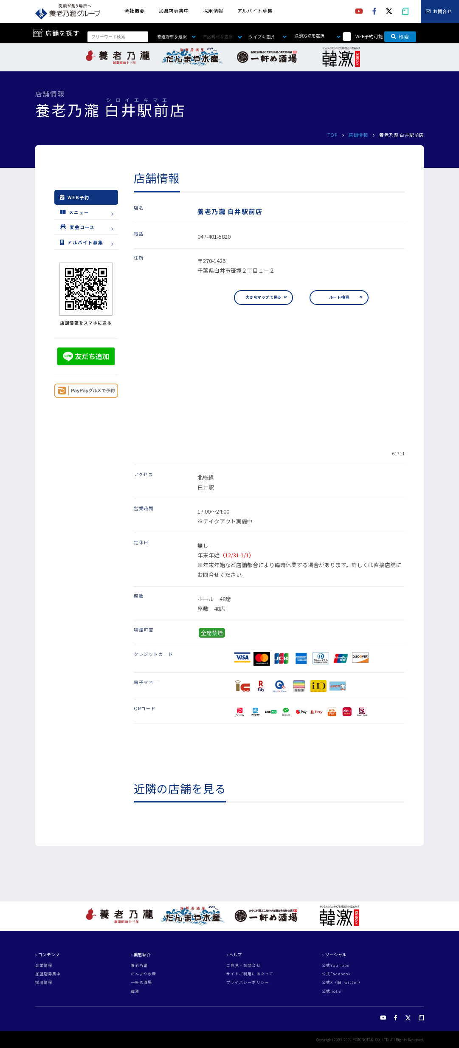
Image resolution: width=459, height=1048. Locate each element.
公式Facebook (336, 974)
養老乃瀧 (139, 965)
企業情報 (43, 965)
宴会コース (77, 227)
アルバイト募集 (255, 10)
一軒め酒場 (141, 982)
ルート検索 (339, 297)
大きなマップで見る (263, 297)
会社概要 (134, 10)
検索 (400, 37)
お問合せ (442, 11)
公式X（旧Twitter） (342, 982)
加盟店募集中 (174, 10)
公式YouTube (335, 965)
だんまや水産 (144, 974)
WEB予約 (75, 197)
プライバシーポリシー (247, 982)
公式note (331, 991)
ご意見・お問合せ (243, 965)
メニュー (74, 212)
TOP (332, 135)
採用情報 (213, 10)
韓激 (135, 991)
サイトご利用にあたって (249, 974)
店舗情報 (358, 135)
